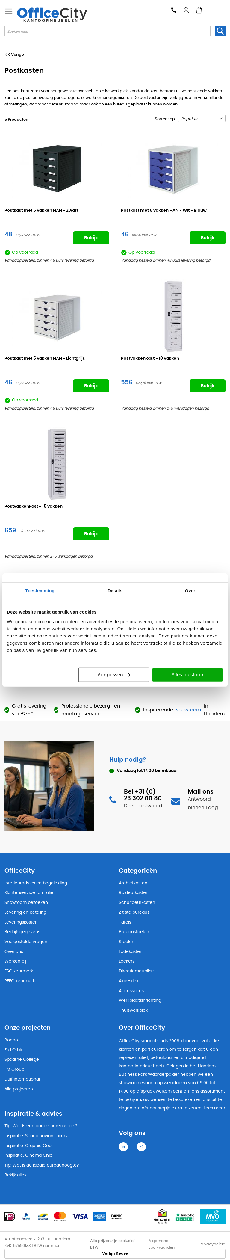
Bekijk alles (15, 1175)
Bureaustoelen (134, 932)
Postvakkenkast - (150, 358)
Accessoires (131, 991)
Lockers (126, 961)
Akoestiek (128, 981)
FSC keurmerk (18, 971)
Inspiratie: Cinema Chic (28, 1155)
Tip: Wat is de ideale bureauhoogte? (41, 1165)
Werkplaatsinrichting (140, 1000)
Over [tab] (190, 590)
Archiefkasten (133, 883)
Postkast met (41, 210)
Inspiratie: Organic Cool (28, 1146)
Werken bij (15, 961)
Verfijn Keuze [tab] (115, 1254)
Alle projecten (18, 1089)
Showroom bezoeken (26, 903)
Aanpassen (114, 674)
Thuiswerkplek (133, 1010)
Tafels (125, 922)
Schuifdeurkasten (137, 903)
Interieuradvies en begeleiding (35, 883)
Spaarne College (21, 1059)
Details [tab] (115, 590)
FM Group (14, 1069)
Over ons (13, 952)
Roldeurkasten (134, 893)
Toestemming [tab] (40, 590)
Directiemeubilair (136, 971)
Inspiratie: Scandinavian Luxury (36, 1136)
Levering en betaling (25, 912)
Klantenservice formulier (29, 893)
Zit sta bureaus (134, 912)
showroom (188, 710)
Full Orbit (13, 1050)
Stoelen (126, 942)
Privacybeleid (212, 1244)
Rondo (11, 1040)
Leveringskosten (21, 922)
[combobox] (107, 31)
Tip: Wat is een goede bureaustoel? (40, 1126)
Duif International (22, 1079)
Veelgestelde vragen (25, 942)
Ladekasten (131, 952)
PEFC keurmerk (19, 981)
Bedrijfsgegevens (22, 932)
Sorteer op (165, 119)
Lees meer (214, 1108)
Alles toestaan (187, 674)
